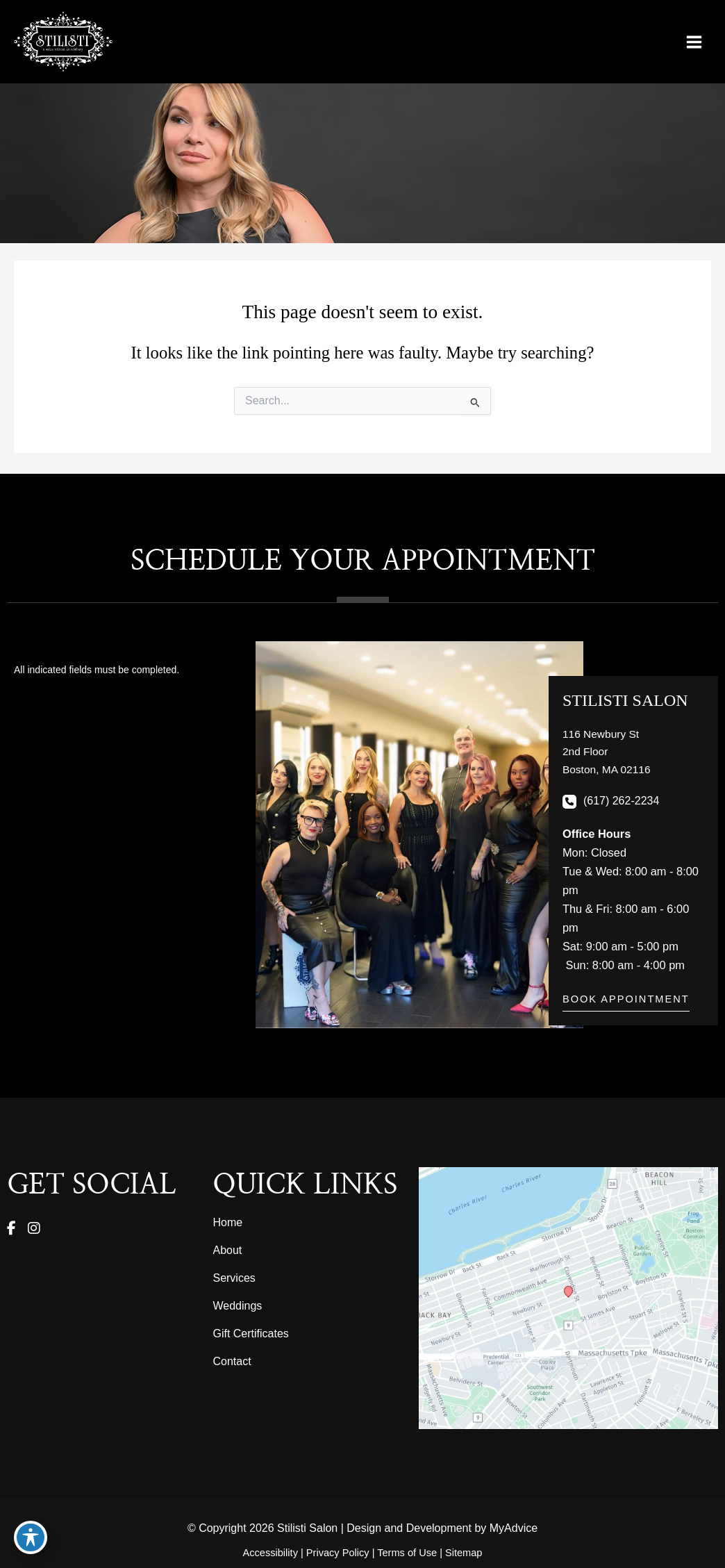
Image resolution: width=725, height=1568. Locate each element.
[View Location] (607, 752)
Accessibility (270, 1552)
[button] (626, 1005)
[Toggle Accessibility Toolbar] (30, 1537)
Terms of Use (407, 1552)
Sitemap (463, 1552)
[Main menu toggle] (693, 43)
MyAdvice (514, 1528)
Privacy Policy (337, 1552)
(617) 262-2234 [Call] (621, 803)
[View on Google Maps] (568, 1298)
